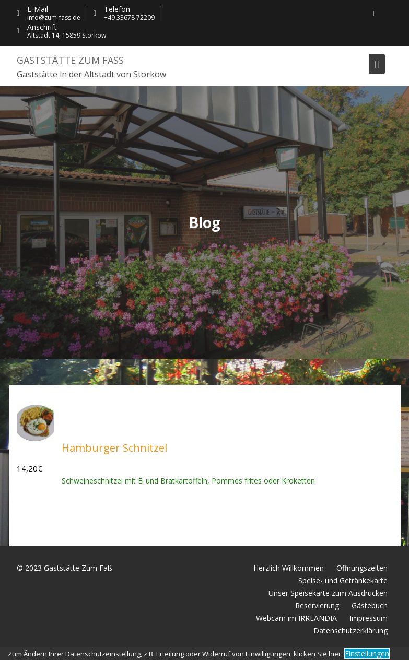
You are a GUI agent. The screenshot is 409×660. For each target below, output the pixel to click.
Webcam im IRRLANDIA (296, 618)
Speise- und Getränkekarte (343, 580)
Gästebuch (370, 605)
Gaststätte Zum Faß (70, 60)
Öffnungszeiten (362, 568)
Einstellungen (367, 653)
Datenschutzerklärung (350, 630)
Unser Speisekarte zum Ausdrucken (328, 593)
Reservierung (317, 605)
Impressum (368, 618)
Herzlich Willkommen (288, 568)
